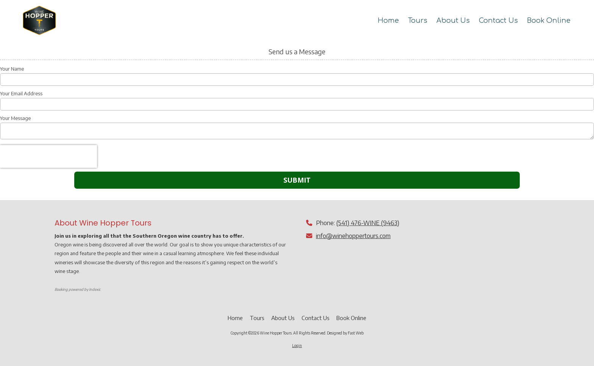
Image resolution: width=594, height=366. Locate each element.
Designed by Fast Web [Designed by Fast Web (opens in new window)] (345, 333)
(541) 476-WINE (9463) (367, 223)
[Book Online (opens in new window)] (548, 21)
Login (297, 345)
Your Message (15, 118)
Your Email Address (21, 93)
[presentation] (48, 156)
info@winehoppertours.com (353, 236)
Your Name (12, 69)
